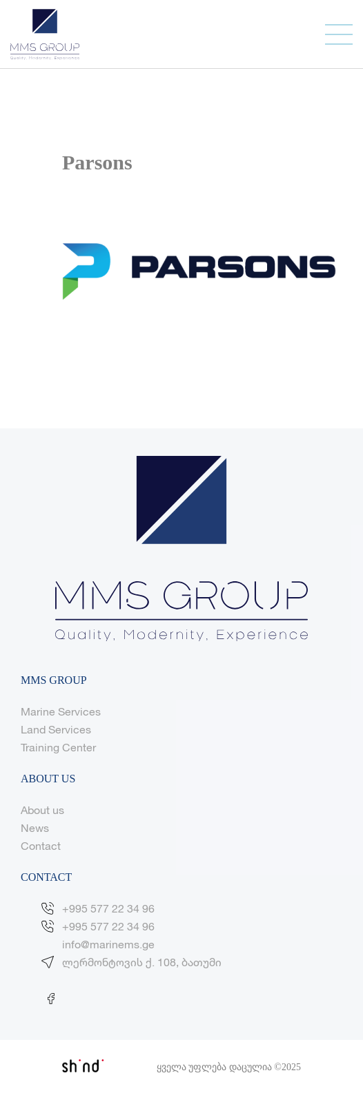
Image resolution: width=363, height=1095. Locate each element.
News (35, 827)
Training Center (58, 746)
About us (42, 809)
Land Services (56, 729)
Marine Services (61, 711)
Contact (41, 845)
